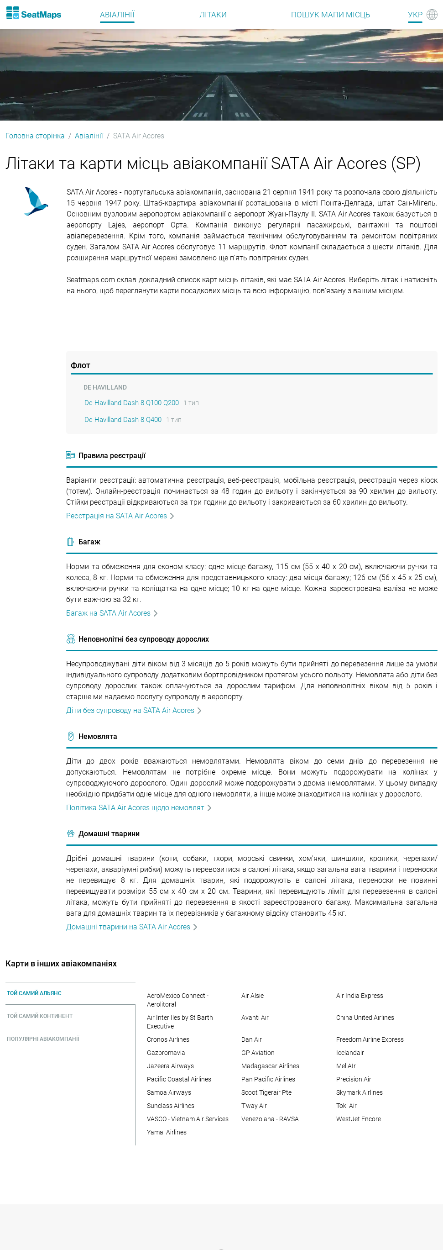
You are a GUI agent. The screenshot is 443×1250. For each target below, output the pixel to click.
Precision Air (353, 1079)
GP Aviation (258, 1052)
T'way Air (254, 1105)
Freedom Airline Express (370, 1039)
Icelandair (350, 1052)
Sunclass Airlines (170, 1105)
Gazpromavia (166, 1052)
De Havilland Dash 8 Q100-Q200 (131, 403)
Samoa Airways (169, 1092)
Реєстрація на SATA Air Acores (120, 516)
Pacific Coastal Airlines (179, 1079)
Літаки (213, 14)
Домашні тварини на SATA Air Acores (132, 927)
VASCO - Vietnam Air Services (188, 1119)
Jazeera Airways (170, 1066)
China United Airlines (365, 1017)
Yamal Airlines (167, 1132)
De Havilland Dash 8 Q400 (123, 420)
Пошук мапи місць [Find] (330, 14)
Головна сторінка (35, 136)
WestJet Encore (358, 1119)
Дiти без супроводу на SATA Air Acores (134, 710)
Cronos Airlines (168, 1039)
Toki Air (346, 1105)
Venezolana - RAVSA (270, 1119)
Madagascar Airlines (270, 1066)
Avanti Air (255, 1017)
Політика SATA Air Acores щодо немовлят (139, 807)
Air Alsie (252, 995)
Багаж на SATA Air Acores (112, 613)
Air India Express (359, 995)
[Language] (423, 14)
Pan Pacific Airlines (268, 1079)
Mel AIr (346, 1066)
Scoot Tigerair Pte (266, 1092)
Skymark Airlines (359, 1092)
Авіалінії (89, 136)
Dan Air (251, 1039)
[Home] (33, 13)
